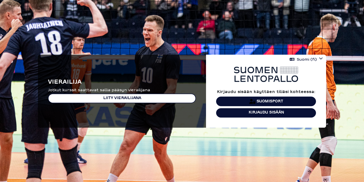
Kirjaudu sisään (266, 113)
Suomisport (266, 101)
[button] (306, 59)
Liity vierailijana (122, 98)
